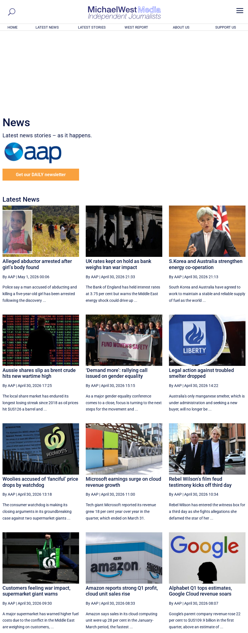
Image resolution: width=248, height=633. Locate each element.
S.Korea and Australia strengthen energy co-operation (205, 189)
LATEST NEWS (47, 27)
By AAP (8, 201)
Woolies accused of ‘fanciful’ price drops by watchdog (40, 406)
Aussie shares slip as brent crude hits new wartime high (39, 298)
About (205, 630)
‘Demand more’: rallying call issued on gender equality (117, 298)
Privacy (235, 630)
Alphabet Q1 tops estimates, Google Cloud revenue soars (200, 515)
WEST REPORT (136, 27)
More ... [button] (230, 577)
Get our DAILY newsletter (41, 99)
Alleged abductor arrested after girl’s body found (37, 189)
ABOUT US (181, 27)
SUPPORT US (225, 27)
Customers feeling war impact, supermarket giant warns (36, 515)
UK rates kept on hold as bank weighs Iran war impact (118, 189)
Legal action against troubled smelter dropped (201, 298)
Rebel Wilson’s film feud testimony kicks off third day (200, 406)
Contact (220, 630)
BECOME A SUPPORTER (220, 598)
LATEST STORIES (92, 27)
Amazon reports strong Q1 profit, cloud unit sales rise (122, 515)
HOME (12, 27)
